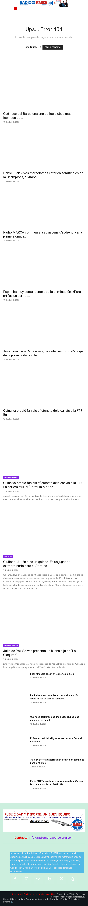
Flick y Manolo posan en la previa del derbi (52, 674)
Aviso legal (17, 894)
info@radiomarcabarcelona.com (51, 837)
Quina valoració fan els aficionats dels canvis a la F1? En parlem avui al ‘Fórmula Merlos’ (42, 485)
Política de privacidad (34, 894)
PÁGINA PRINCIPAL (53, 47)
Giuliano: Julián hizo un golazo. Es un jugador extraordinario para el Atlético (36, 564)
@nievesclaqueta (11, 645)
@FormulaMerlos (11, 477)
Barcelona (8, 556)
